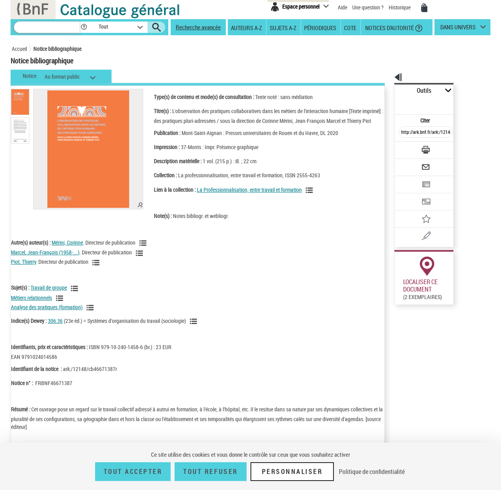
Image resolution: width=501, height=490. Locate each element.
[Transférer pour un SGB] (407, 178)
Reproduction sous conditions (454, 300)
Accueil (19, 48)
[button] (83, 27)
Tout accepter (133, 471)
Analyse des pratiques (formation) (47, 315)
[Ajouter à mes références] (408, 193)
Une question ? (368, 7)
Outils (385, 90)
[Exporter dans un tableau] (409, 163)
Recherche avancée (198, 27)
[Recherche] (47, 27)
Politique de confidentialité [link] (372, 471)
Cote (350, 27)
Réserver (400, 349)
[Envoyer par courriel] (403, 148)
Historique (400, 7)
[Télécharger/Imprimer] (405, 132)
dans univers (458, 29)
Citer (391, 103)
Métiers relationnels (31, 305)
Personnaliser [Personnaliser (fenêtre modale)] (292, 471)
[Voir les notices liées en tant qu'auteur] (144, 251)
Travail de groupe (49, 295)
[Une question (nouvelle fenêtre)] (419, 209)
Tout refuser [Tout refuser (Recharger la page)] (210, 471)
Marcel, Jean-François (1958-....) (45, 260)
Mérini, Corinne (67, 250)
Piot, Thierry (23, 269)
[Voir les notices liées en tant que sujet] (75, 296)
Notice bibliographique (57, 48)
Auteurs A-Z (246, 27)
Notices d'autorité (389, 27)
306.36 (55, 328)
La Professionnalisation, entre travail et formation (239, 197)
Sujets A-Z (283, 27)
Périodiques (320, 27)
